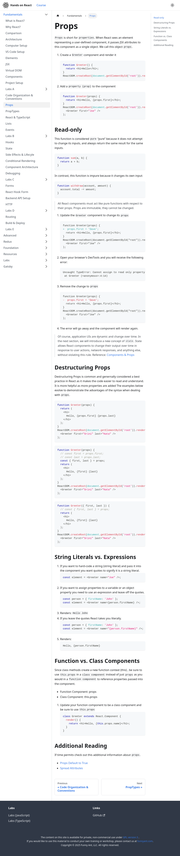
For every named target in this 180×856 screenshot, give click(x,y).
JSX (8, 64)
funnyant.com (145, 841)
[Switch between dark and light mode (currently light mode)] (172, 5)
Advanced (9, 235)
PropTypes (12, 111)
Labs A (10, 89)
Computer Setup (16, 45)
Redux (7, 242)
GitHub (99, 815)
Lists (9, 123)
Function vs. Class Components (163, 38)
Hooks (10, 142)
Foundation (11, 248)
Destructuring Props (164, 22)
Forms (10, 186)
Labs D (10, 210)
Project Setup (14, 83)
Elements (12, 58)
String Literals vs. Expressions (162, 29)
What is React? (15, 21)
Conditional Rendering (20, 161)
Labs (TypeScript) (19, 821)
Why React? (13, 27)
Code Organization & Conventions (19, 97)
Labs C (10, 179)
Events (10, 130)
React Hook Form (17, 192)
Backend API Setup (18, 198)
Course (41, 5)
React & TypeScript (18, 117)
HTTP (9, 204)
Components (14, 77)
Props (9, 105)
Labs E (10, 229)
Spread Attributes (71, 768)
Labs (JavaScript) (19, 815)
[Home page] (58, 15)
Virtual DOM (14, 70)
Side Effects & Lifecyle (20, 155)
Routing (11, 217)
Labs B (10, 136)
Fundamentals (12, 14)
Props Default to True (74, 763)
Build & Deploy (15, 223)
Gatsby (8, 266)
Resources (10, 254)
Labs (6, 260)
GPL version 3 (131, 837)
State (9, 148)
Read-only (159, 17)
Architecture (14, 39)
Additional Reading (163, 45)
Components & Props (120, 355)
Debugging (13, 173)
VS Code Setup (15, 52)
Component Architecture (22, 167)
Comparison (14, 33)
